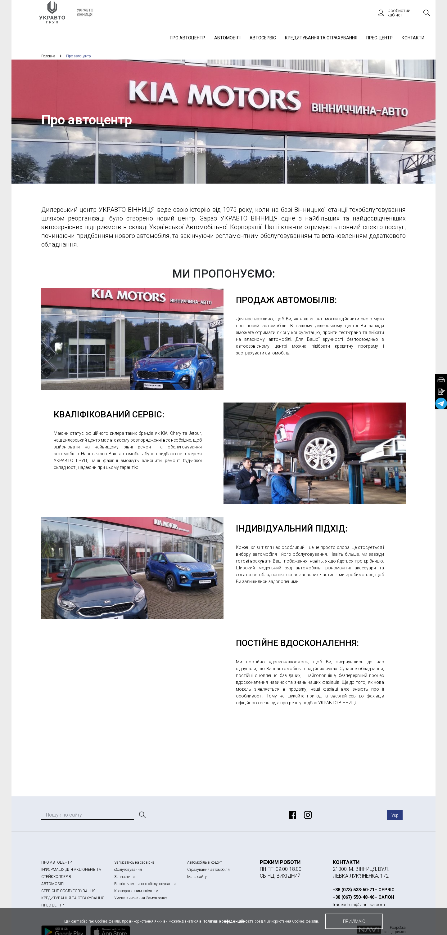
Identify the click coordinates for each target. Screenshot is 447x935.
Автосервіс (263, 37)
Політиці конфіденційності (227, 921)
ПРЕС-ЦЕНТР (52, 905)
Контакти (413, 37)
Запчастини (124, 877)
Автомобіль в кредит (204, 862)
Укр (395, 815)
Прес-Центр (379, 37)
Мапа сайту (197, 877)
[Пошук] (142, 815)
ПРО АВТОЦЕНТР (56, 862)
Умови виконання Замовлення (140, 898)
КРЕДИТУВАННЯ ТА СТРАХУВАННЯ (72, 898)
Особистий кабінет (391, 12)
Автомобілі (227, 37)
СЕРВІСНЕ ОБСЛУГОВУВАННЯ (68, 891)
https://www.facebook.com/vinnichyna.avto (291, 815)
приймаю (354, 921)
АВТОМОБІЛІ (52, 884)
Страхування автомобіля (208, 869)
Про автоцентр (187, 37)
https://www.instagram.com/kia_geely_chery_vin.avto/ (307, 815)
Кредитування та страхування (321, 37)
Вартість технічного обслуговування (145, 884)
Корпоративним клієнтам (136, 891)
